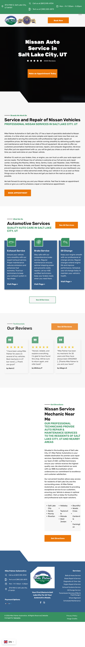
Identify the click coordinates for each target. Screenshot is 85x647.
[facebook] (40, 603)
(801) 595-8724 (47, 3)
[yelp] (44, 603)
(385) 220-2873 (47, 9)
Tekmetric (17, 618)
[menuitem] (72, 615)
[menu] (80, 14)
